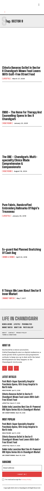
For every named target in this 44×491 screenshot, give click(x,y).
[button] (4, 11)
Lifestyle (6, 79)
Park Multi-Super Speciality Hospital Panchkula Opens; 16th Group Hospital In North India (20, 384)
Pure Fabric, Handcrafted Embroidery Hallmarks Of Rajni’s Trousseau (20, 208)
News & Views (8, 257)
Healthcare (7, 123)
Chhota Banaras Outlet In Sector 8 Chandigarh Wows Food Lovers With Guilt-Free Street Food (21, 71)
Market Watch (8, 298)
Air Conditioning (8, 413)
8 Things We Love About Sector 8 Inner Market (21, 292)
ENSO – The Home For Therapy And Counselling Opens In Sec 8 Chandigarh (22, 115)
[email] (22, 468)
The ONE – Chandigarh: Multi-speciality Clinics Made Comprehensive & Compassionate (19, 162)
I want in (22, 474)
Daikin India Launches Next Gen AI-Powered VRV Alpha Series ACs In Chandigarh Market (21, 408)
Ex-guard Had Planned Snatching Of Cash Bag (21, 251)
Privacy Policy (26, 479)
